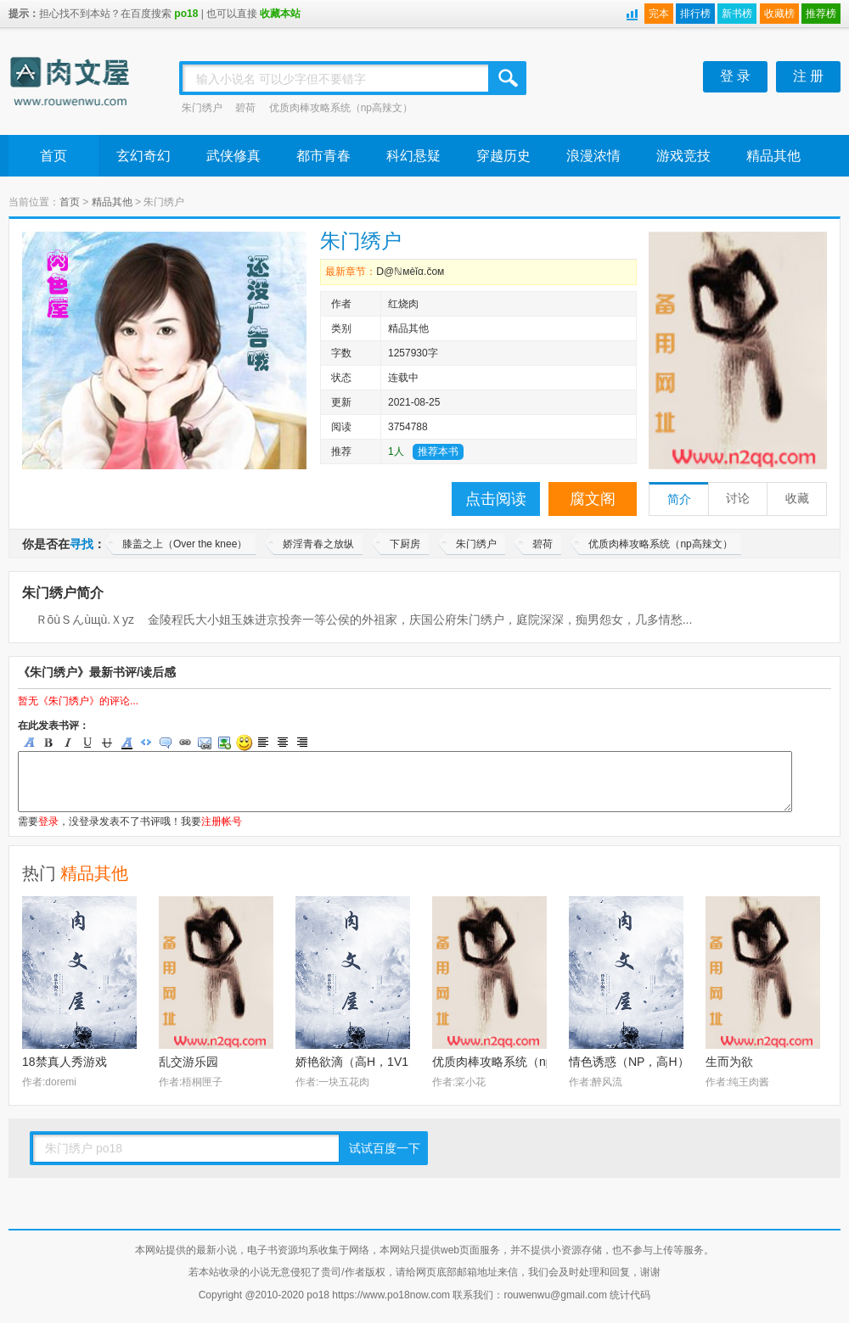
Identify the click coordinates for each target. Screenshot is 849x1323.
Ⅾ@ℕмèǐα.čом (410, 271)
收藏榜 (779, 14)
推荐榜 (821, 14)
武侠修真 (233, 156)
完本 (659, 14)
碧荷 (245, 108)
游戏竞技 (683, 156)
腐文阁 (593, 499)
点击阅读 (495, 499)
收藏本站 (280, 14)
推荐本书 (438, 451)
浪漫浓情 (593, 156)
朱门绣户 (202, 108)
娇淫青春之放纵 (318, 544)
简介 (679, 499)
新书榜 (737, 14)
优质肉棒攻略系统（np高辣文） (341, 108)
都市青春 (323, 156)
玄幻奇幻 (143, 156)
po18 (186, 14)
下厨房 (405, 544)
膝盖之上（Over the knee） (184, 544)
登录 (48, 821)
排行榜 (695, 14)
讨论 (738, 498)
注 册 (808, 76)
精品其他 (773, 156)
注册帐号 (221, 821)
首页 (53, 156)
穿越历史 (503, 156)
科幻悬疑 (413, 156)
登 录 (735, 76)
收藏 (797, 498)
